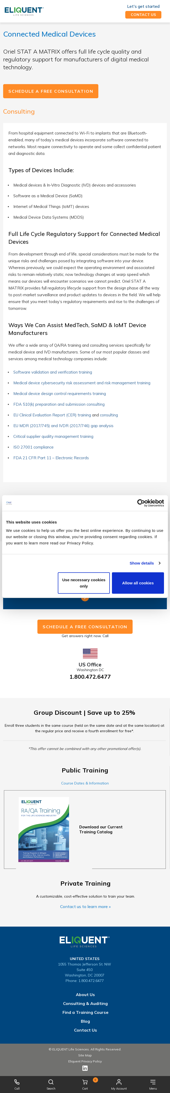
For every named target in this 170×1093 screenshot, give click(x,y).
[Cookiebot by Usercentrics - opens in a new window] (141, 503)
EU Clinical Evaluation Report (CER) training (52, 414)
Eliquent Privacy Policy (85, 1061)
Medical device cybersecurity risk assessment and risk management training (81, 382)
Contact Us (85, 1030)
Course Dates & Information (85, 783)
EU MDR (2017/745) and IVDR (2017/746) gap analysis (63, 425)
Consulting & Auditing (85, 1003)
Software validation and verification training (52, 372)
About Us (85, 994)
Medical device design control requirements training (59, 393)
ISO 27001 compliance (33, 447)
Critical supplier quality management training (53, 436)
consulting (109, 414)
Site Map (85, 1055)
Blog (85, 1021)
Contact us (143, 14)
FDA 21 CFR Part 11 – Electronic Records (51, 457)
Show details (142, 563)
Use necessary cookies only (83, 582)
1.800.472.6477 (90, 676)
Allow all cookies (138, 582)
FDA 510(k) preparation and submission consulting (59, 404)
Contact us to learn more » (85, 906)
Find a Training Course (86, 1012)
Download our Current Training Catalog (101, 829)
